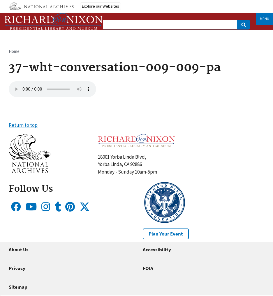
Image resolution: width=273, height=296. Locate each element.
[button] (29, 171)
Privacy (17, 268)
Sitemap (18, 287)
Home (14, 51)
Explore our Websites (100, 6)
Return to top (23, 125)
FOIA (148, 268)
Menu (264, 18)
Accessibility (157, 249)
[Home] (53, 21)
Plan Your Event (166, 234)
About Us (19, 249)
